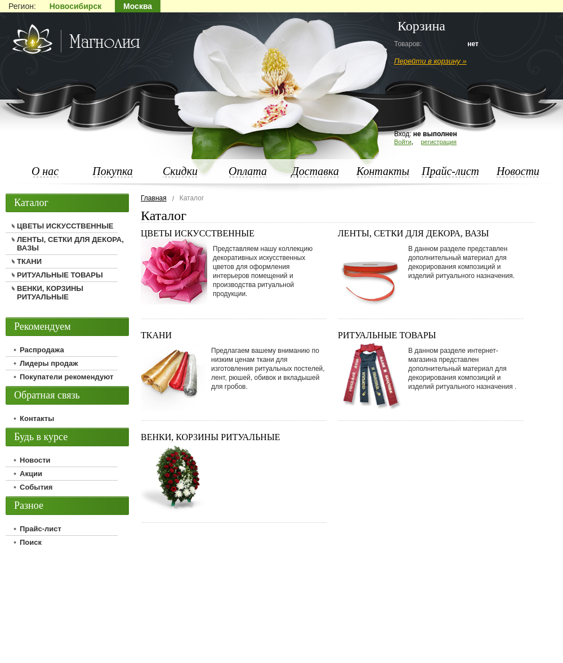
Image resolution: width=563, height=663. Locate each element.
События (36, 487)
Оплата (248, 171)
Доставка (315, 171)
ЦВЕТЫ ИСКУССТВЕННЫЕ (197, 233)
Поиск (31, 542)
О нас (45, 171)
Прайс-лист (450, 171)
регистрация (439, 141)
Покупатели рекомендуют (66, 377)
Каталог (31, 202)
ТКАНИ (156, 335)
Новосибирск (75, 6)
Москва (137, 6)
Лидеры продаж (49, 363)
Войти (403, 141)
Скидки (180, 171)
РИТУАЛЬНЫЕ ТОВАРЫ (387, 335)
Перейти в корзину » (430, 61)
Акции (31, 473)
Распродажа (42, 350)
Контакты (382, 171)
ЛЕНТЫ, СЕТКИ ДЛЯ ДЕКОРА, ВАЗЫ (413, 233)
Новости (518, 171)
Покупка (112, 171)
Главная (154, 198)
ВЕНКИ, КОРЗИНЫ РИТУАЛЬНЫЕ (210, 437)
